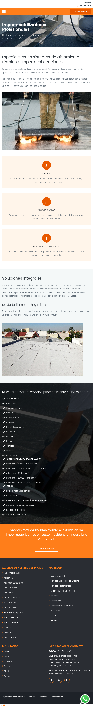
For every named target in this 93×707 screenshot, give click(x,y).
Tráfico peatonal (11, 617)
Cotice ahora (46, 548)
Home (6, 651)
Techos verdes (10, 602)
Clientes (7, 671)
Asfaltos (54, 595)
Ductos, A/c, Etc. (11, 637)
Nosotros (8, 656)
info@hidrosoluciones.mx (65, 655)
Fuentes (7, 627)
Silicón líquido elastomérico (63, 590)
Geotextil (55, 620)
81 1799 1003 (85, 5)
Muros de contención (13, 582)
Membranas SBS (58, 575)
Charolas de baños (12, 597)
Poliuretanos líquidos (13, 612)
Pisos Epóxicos (10, 607)
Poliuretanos (56, 610)
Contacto (8, 676)
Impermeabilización (13, 572)
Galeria (7, 666)
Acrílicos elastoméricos (61, 585)
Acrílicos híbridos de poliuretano (65, 580)
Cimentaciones (10, 587)
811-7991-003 (64, 651)
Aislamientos (10, 577)
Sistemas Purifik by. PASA (62, 605)
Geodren (54, 615)
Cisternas (8, 592)
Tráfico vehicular (11, 622)
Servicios (8, 661)
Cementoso (56, 600)
